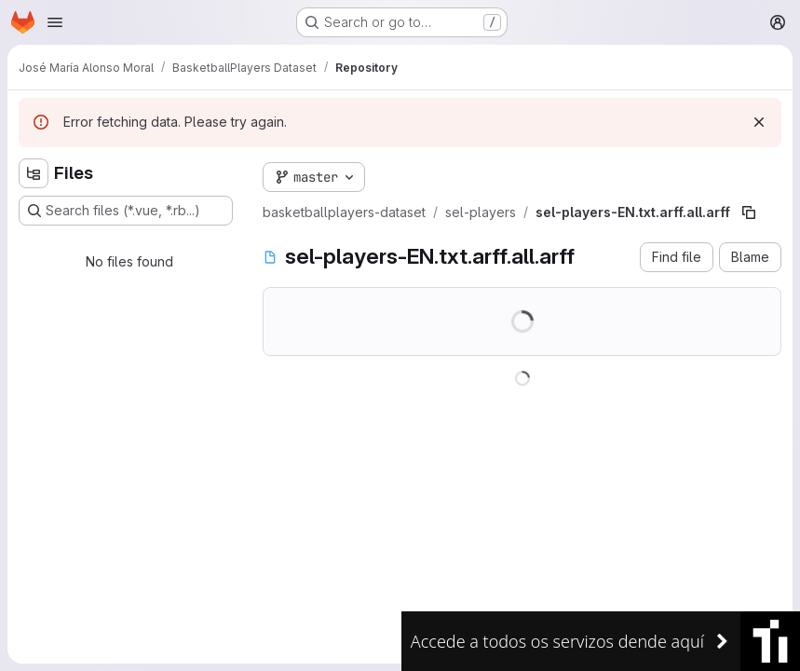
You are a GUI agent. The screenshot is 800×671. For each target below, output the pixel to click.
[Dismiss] (759, 122)
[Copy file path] (749, 212)
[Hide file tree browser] (33, 173)
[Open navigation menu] (55, 22)
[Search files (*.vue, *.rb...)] (126, 211)
